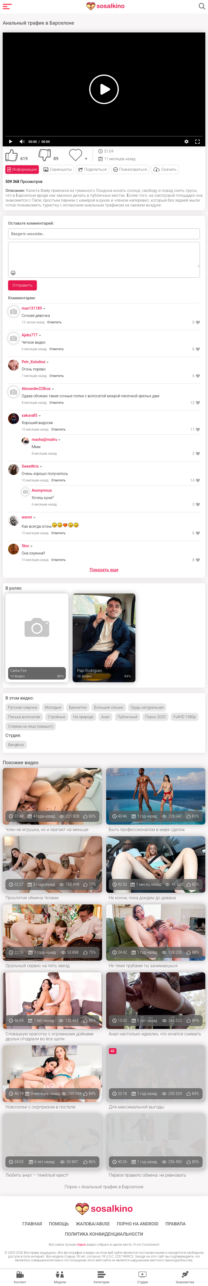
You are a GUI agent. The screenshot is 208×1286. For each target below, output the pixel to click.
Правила (175, 1224)
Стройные (57, 717)
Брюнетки (78, 707)
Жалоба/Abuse (93, 1224)
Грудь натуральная (147, 707)
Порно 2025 (155, 717)
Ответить (54, 322)
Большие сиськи (108, 707)
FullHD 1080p (184, 717)
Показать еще (104, 569)
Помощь (59, 1224)
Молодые (53, 707)
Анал (105, 717)
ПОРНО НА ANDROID (137, 1224)
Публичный (128, 717)
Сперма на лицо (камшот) (30, 726)
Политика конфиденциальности (104, 1234)
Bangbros (16, 745)
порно (81, 1244)
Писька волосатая (24, 717)
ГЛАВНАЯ (32, 1224)
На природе (83, 717)
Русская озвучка (22, 707)
